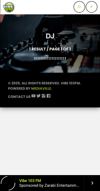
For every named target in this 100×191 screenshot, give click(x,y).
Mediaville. (41, 88)
